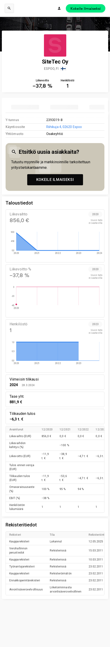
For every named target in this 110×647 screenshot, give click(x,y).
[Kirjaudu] (59, 8)
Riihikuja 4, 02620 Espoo (64, 127)
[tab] (25, 107)
